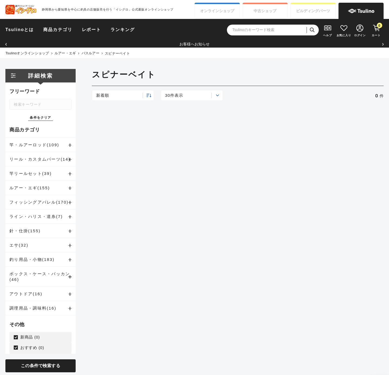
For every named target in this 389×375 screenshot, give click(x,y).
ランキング (122, 29)
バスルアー (90, 53)
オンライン (217, 11)
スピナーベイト (117, 53)
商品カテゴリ (57, 29)
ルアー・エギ (65, 53)
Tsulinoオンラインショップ (27, 53)
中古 (265, 11)
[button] (6, 44)
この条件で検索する (40, 365)
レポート (91, 29)
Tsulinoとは (19, 29)
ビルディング (313, 11)
